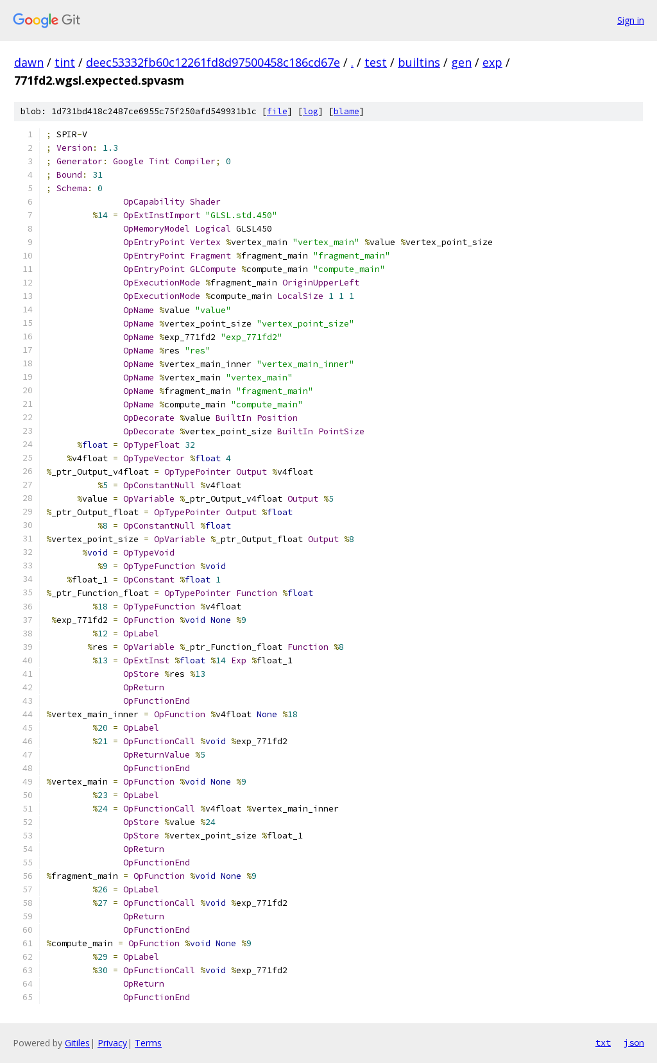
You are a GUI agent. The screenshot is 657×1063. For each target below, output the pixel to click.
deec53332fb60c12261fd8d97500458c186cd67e (213, 62)
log (310, 111)
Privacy (112, 1043)
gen (461, 62)
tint (65, 62)
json (634, 1042)
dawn (29, 62)
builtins (419, 62)
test (375, 62)
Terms (148, 1043)
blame (346, 111)
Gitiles (77, 1043)
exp (492, 62)
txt (603, 1042)
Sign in (630, 20)
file (277, 111)
